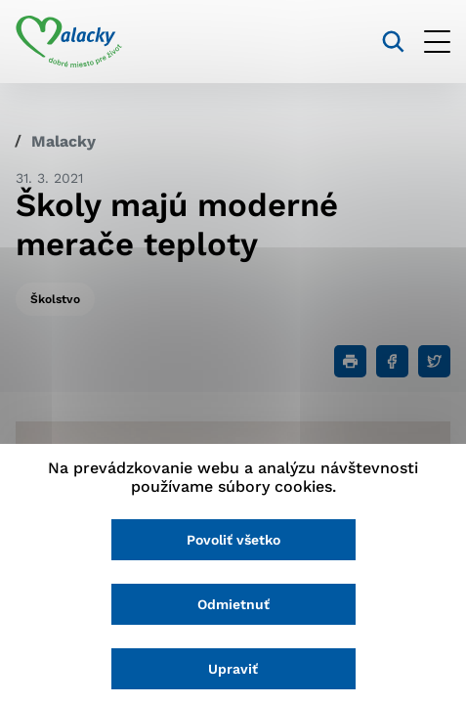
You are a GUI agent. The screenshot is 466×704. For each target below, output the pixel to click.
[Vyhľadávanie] (393, 41)
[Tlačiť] (350, 361)
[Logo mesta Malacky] (69, 42)
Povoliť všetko (233, 540)
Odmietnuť (233, 604)
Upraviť (233, 669)
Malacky (63, 141)
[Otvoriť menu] (437, 41)
